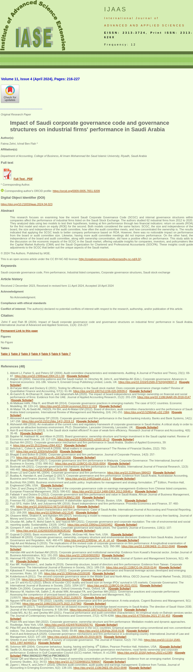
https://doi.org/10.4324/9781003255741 (69, 624)
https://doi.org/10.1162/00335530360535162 (43, 530)
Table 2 (15, 353)
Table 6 (56, 353)
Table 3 (25, 353)
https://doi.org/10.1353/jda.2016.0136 (101, 630)
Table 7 (66, 353)
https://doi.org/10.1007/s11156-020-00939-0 (100, 391)
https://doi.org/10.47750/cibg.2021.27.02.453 (142, 615)
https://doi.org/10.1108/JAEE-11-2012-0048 (148, 546)
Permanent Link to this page (19, 330)
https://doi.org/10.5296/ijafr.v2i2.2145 (50, 512)
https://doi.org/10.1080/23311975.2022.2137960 (51, 603)
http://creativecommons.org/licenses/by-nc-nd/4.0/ (109, 259)
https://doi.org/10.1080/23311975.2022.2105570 (51, 597)
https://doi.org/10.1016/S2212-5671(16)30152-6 (45, 506)
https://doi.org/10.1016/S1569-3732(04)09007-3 (147, 382)
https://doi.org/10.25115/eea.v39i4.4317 (37, 445)
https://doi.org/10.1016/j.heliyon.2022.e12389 (144, 652)
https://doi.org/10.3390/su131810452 (89, 524)
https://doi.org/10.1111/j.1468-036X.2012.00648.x (102, 491)
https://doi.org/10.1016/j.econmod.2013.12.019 (68, 406)
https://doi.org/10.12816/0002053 (79, 555)
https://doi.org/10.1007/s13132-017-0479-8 (96, 609)
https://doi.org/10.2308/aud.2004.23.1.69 (39, 375)
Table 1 (5, 353)
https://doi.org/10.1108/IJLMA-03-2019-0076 (74, 636)
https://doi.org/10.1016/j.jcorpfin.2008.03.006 (43, 457)
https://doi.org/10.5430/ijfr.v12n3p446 (44, 469)
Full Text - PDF (23, 178)
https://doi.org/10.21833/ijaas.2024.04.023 (27, 204)
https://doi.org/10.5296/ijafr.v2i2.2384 (146, 412)
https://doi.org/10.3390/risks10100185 (67, 573)
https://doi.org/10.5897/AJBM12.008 (58, 497)
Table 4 (35, 353)
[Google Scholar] (78, 375)
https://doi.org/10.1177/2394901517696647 (74, 661)
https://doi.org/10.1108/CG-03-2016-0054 (80, 463)
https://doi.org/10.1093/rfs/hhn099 (37, 451)
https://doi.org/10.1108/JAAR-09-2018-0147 (164, 397)
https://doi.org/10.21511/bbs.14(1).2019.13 (48, 421)
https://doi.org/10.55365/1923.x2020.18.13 (83, 439)
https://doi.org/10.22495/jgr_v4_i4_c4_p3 (89, 540)
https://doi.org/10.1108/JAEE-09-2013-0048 (100, 667)
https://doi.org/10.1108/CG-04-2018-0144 (131, 567)
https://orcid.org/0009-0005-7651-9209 (76, 190)
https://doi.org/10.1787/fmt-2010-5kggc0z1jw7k (50, 579)
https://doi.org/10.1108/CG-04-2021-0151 (112, 585)
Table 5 (46, 353)
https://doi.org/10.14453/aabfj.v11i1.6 (88, 478)
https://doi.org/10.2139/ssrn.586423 (129, 472)
